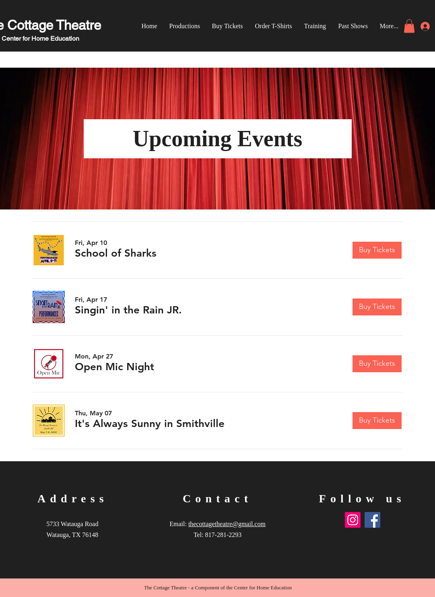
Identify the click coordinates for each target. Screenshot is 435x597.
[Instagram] (353, 520)
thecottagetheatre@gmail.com (227, 523)
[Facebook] (372, 520)
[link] (409, 26)
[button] (116, 253)
